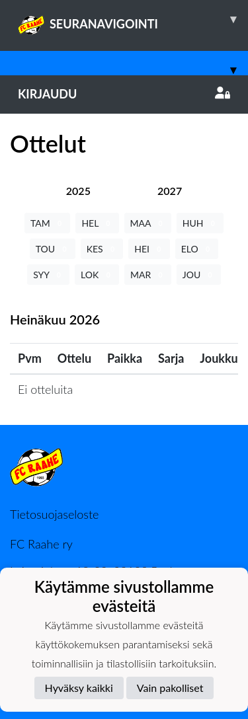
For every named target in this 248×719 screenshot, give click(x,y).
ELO (197, 248)
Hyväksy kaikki (79, 687)
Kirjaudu (124, 94)
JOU (199, 274)
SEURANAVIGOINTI (133, 19)
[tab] (78, 190)
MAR (147, 274)
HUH (200, 223)
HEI (148, 248)
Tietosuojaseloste (54, 514)
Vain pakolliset (170, 687)
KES (102, 248)
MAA (147, 223)
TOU (52, 248)
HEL (96, 223)
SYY (48, 274)
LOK (97, 274)
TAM (47, 223)
